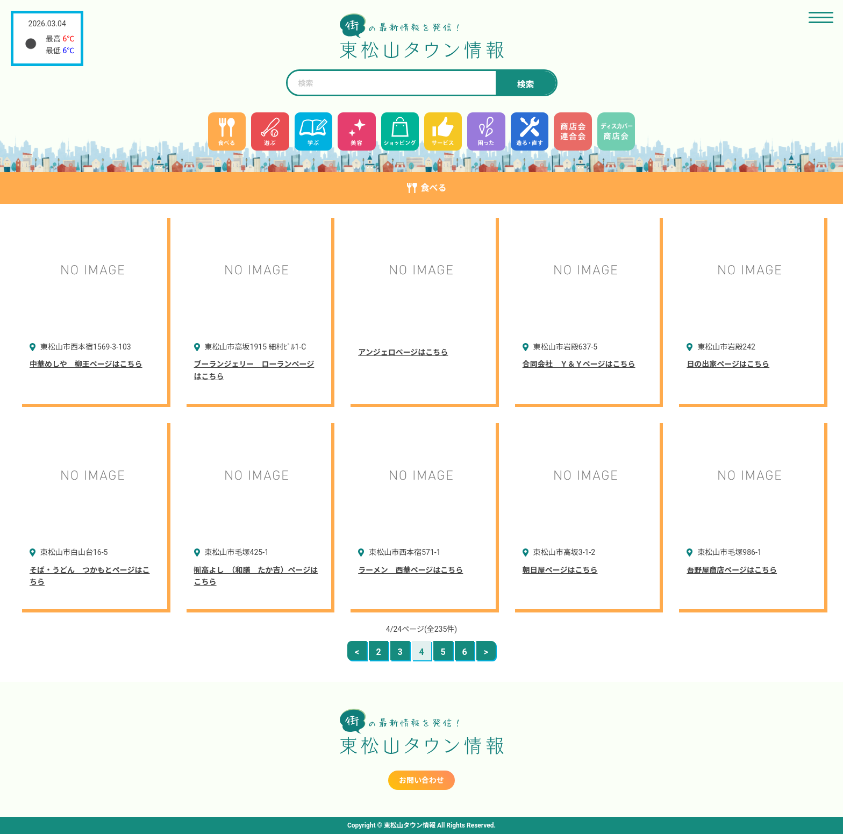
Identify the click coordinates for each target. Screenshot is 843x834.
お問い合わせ (421, 780)
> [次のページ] (486, 652)
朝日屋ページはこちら (560, 570)
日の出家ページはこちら (728, 364)
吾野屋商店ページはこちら (732, 570)
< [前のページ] (357, 652)
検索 (525, 85)
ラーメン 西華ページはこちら (410, 570)
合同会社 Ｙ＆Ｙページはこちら (579, 364)
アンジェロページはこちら (403, 352)
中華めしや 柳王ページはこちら (86, 364)
